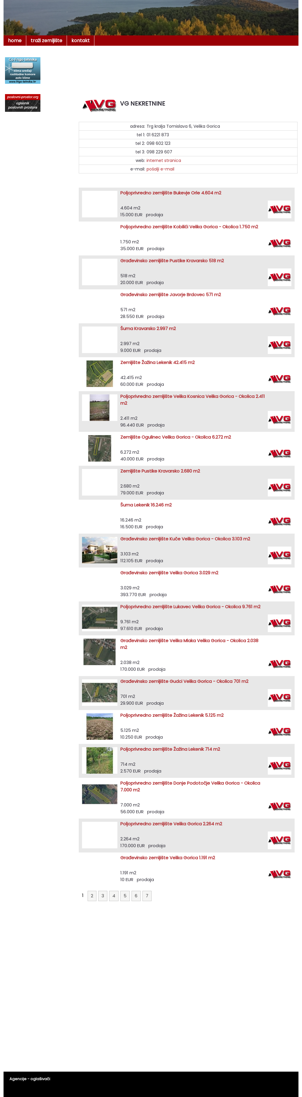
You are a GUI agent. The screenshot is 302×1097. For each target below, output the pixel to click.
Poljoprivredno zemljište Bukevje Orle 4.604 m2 (170, 193)
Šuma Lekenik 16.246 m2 (146, 505)
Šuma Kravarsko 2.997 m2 (148, 328)
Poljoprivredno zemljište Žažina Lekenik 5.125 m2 (172, 715)
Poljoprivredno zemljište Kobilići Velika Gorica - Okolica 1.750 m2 (189, 227)
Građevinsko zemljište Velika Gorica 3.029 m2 (169, 573)
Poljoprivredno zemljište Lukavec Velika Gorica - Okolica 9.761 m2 (190, 607)
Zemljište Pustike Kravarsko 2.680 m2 (160, 471)
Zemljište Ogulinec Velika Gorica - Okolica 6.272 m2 (175, 437)
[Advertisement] (188, 69)
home (15, 40)
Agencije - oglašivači (29, 1079)
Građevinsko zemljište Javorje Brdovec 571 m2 (170, 294)
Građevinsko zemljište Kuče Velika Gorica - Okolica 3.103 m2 (185, 539)
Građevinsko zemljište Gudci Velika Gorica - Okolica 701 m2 (184, 681)
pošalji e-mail (160, 169)
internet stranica (164, 160)
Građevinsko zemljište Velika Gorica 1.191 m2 (167, 858)
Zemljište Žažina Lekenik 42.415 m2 (157, 362)
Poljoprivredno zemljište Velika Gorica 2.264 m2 (171, 824)
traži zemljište (46, 40)
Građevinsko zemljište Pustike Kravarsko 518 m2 (172, 261)
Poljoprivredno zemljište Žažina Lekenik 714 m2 (170, 749)
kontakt (80, 40)
